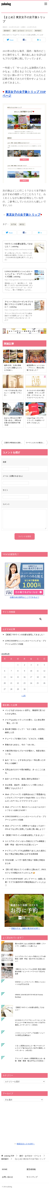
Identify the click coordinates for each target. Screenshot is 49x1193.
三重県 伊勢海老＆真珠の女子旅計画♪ (14, 443)
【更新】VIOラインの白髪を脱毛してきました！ (25, 635)
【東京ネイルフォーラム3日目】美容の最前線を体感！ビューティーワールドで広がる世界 (30, 971)
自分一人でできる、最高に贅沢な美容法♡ (22, 779)
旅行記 (22, 224)
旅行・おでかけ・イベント (22, 31)
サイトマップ (32, 1177)
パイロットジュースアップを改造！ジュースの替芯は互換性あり (30, 1034)
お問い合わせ (7, 1177)
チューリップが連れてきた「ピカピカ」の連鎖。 (25, 739)
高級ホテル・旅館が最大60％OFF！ (25, 928)
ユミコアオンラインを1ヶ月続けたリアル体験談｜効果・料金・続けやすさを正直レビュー (30, 958)
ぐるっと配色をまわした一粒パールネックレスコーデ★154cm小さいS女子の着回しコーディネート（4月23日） (30, 1048)
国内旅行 (7, 31)
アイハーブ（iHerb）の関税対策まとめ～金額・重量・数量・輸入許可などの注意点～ (30, 1060)
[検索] (23, 619)
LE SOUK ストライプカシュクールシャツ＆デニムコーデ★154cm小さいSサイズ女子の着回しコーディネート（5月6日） (30, 1022)
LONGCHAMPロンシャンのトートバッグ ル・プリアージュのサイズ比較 (25, 642)
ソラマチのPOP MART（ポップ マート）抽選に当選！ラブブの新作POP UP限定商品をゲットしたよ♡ (25, 882)
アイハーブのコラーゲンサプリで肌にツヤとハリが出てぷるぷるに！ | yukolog (19, 304)
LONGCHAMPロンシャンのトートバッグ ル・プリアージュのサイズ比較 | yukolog (19, 274)
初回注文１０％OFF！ (26, 1144)
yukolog (6, 4)
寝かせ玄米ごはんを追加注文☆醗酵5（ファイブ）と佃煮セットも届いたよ (30, 945)
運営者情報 (31, 1169)
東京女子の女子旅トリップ (23, 214)
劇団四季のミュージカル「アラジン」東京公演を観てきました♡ (36, 367)
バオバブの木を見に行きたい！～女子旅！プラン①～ (13, 393)
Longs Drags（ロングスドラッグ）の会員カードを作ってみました (36, 420)
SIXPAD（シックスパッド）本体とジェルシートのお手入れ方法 (30, 983)
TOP (9, 1156)
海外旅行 (38, 31)
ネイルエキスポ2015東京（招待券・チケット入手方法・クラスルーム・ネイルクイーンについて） (36, 394)
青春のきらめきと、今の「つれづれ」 (20, 745)
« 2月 (24, 696)
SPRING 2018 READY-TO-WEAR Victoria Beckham (29, 996)
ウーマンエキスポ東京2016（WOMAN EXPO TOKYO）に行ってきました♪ (37, 443)
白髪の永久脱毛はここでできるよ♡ (24, 597)
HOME (4, 1169)
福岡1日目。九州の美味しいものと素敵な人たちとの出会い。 (13, 367)
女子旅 (13, 224)
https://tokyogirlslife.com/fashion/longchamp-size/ (22, 280)
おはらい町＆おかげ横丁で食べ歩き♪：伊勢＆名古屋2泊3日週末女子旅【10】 (13, 421)
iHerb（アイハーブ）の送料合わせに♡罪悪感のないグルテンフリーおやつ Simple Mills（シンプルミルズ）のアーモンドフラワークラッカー (25, 797)
